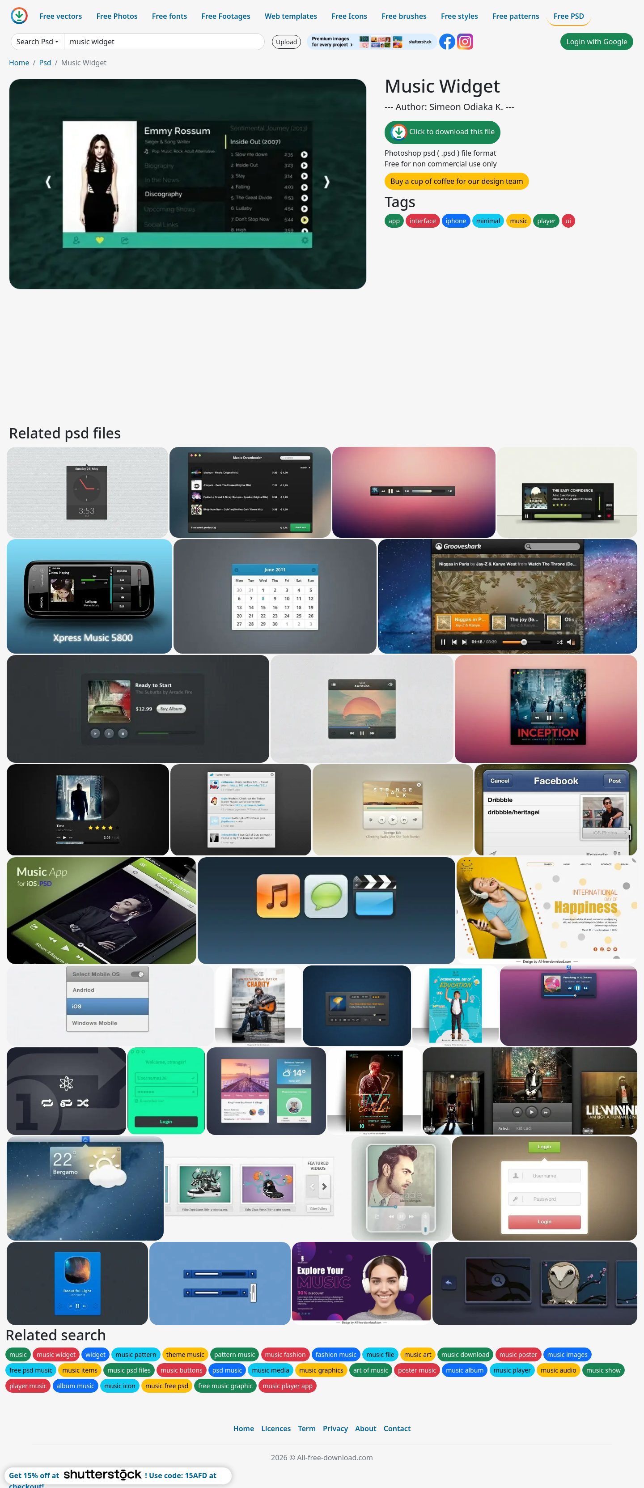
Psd (45, 63)
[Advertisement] (276, 355)
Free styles (459, 16)
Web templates (291, 16)
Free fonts (169, 16)
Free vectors (60, 16)
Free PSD (569, 16)
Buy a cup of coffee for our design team (456, 181)
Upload (286, 42)
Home (19, 63)
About (365, 1428)
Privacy (335, 1428)
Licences (276, 1428)
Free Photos (116, 16)
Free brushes (404, 16)
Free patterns (515, 16)
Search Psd (35, 42)
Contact (397, 1428)
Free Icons (349, 16)
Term (307, 1428)
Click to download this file (442, 132)
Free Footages (225, 16)
